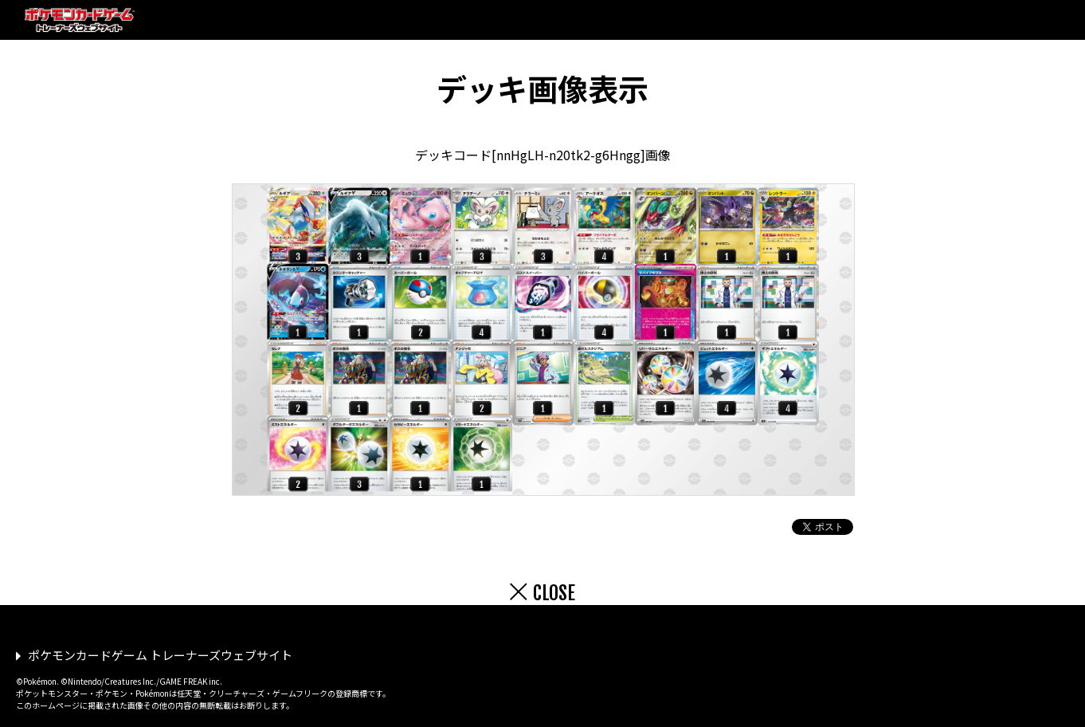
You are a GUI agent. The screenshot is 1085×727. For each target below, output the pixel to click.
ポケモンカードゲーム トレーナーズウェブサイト (160, 654)
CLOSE (554, 593)
